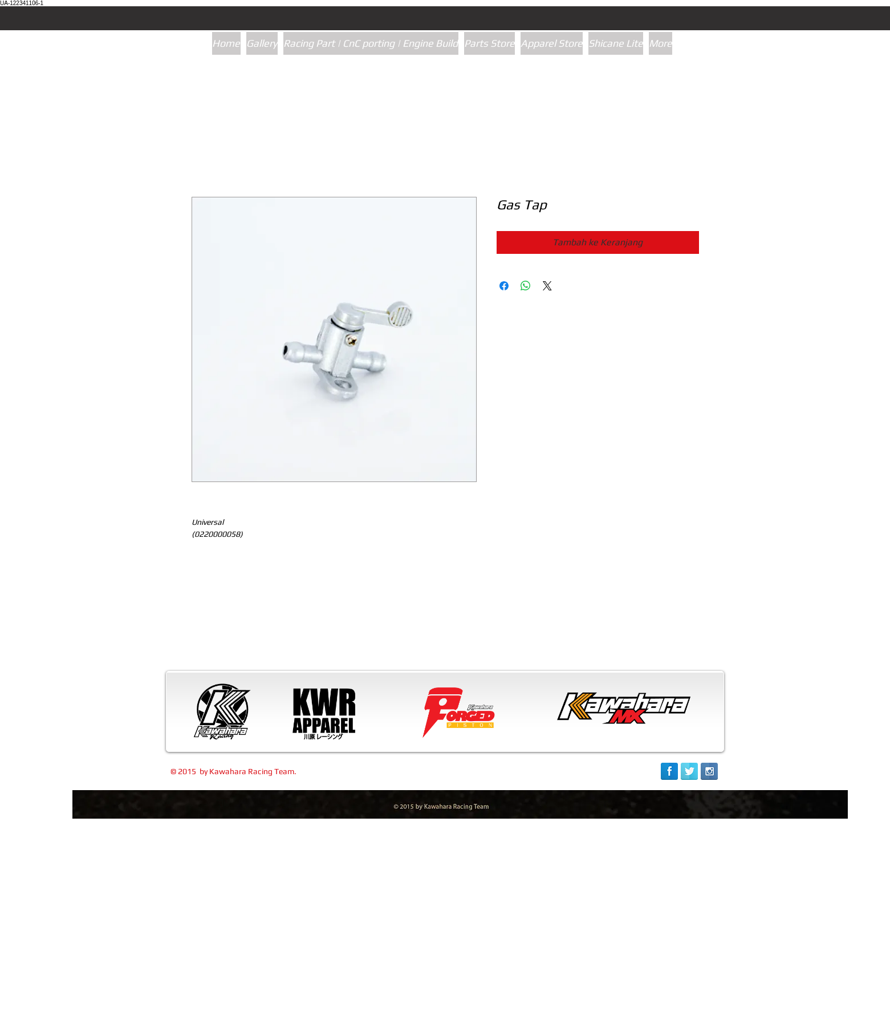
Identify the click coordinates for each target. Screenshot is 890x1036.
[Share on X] (547, 286)
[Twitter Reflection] (689, 771)
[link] (662, 1023)
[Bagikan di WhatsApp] (526, 286)
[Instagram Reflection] (709, 771)
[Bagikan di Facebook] (504, 286)
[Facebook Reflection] (669, 771)
